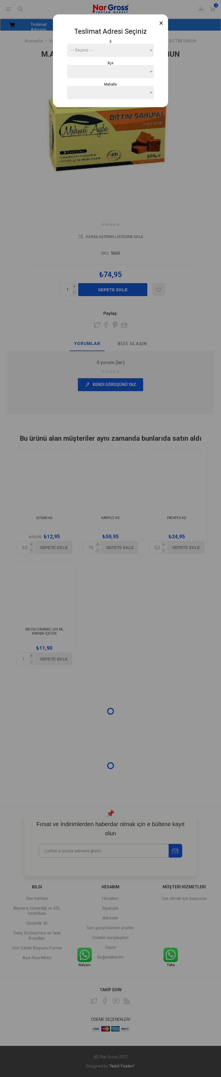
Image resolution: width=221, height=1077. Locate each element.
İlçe (110, 63)
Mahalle (110, 84)
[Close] (161, 23)
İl (110, 42)
